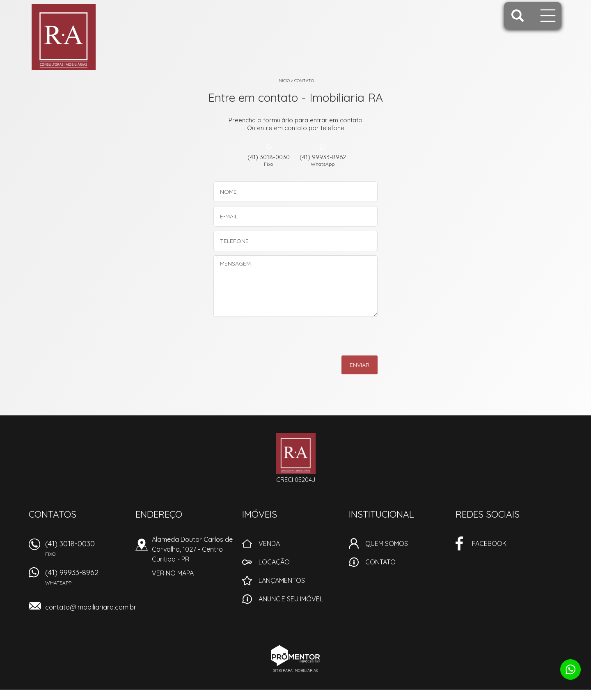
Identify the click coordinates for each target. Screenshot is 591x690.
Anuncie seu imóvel (291, 599)
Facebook (489, 543)
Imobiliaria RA (295, 453)
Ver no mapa (173, 573)
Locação (274, 562)
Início (283, 80)
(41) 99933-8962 (322, 160)
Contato (304, 80)
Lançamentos (282, 580)
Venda (269, 543)
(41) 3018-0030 (268, 160)
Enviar (359, 365)
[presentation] (339, 339)
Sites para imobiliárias (295, 670)
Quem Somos (386, 543)
